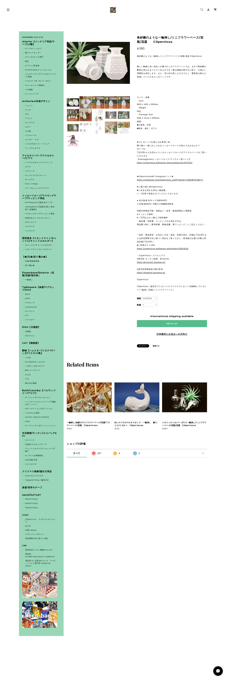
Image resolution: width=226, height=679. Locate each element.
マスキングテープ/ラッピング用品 (40, 214)
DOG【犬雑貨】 (31, 327)
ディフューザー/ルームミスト (38, 397)
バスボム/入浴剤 (32, 413)
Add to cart (172, 323)
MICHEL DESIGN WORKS (37, 417)
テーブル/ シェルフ (33, 48)
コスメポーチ (31, 464)
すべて (76, 453)
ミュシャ (29, 105)
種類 (139, 298)
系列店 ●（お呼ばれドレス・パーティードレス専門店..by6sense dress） (40, 563)
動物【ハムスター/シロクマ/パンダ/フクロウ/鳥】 (38, 352)
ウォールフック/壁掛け (35, 85)
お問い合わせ (31, 530)
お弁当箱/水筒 (31, 460)
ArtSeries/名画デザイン (36, 101)
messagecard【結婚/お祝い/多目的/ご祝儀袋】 (40, 208)
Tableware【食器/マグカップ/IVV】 (38, 288)
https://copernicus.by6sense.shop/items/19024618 (162, 249)
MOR (27, 421)
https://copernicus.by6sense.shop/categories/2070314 (164, 163)
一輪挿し (29, 280)
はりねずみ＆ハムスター (35, 362)
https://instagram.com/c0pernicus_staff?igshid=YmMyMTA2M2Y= (170, 180)
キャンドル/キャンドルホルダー (39, 245)
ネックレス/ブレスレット (36, 175)
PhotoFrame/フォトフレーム (38, 70)
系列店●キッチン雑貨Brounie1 (38, 550)
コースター (30, 319)
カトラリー (30, 311)
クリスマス (30, 226)
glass (27, 294)
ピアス (28, 167)
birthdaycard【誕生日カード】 (39, 202)
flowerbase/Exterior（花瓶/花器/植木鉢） (38, 274)
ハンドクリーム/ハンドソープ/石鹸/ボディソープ (40, 403)
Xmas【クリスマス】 (34, 476)
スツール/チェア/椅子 (34, 57)
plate (28, 298)
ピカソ (28, 127)
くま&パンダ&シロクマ (35, 366)
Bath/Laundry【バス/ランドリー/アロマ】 (39, 392)
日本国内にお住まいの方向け (172, 334)
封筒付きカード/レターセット (38, 218)
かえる (28, 374)
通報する (156, 346)
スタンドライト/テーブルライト (39, 249)
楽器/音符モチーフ (32, 487)
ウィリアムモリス (32, 148)
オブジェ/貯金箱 (32, 65)
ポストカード (31, 222)
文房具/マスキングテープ (36, 444)
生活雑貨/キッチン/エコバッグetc (39, 434)
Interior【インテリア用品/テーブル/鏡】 (38, 43)
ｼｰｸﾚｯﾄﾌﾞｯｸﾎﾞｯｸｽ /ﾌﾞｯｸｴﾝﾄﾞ (38, 81)
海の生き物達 (31, 383)
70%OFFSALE (31, 508)
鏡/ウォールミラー (33, 53)
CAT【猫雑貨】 (31, 343)
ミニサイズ (30, 231)
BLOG (28, 526)
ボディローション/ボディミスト (39, 408)
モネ (27, 114)
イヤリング (30, 171)
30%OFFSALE (31, 499)
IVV (27, 315)
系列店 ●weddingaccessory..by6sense (40, 555)
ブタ (27, 379)
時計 (27, 61)
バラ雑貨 (29, 89)
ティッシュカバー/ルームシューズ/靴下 (40, 449)
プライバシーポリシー (34, 534)
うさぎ (28, 357)
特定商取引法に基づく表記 (36, 538)
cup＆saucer (31, 307)
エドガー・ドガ (32, 139)
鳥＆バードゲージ (32, 370)
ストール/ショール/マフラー (37, 188)
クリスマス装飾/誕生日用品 (37, 471)
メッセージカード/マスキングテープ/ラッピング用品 (39, 197)
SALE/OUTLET (31, 495)
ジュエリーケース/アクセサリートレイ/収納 (40, 75)
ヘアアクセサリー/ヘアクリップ (39, 162)
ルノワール (30, 122)
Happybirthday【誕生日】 (37, 480)
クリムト (29, 118)
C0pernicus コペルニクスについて (40, 520)
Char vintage (31, 184)
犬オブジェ (30, 336)
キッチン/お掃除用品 (34, 455)
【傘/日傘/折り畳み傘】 (35, 257)
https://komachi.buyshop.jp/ (151, 273)
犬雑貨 (28, 331)
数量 (139, 305)
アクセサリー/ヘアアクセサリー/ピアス (38, 157)
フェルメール (31, 135)
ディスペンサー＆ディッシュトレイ (40, 425)
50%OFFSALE (31, 503)
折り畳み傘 (30, 265)
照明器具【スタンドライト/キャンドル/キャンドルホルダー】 (39, 239)
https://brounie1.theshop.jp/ (151, 262)
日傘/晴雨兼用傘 (32, 261)
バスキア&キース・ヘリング (37, 144)
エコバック (30, 440)
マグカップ (30, 302)
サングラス (30, 179)
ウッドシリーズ (32, 94)
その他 (28, 131)
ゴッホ (28, 110)
